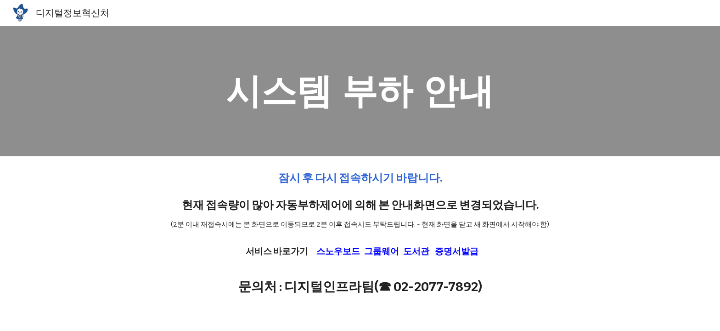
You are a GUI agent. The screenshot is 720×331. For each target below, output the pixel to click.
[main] (360, 91)
